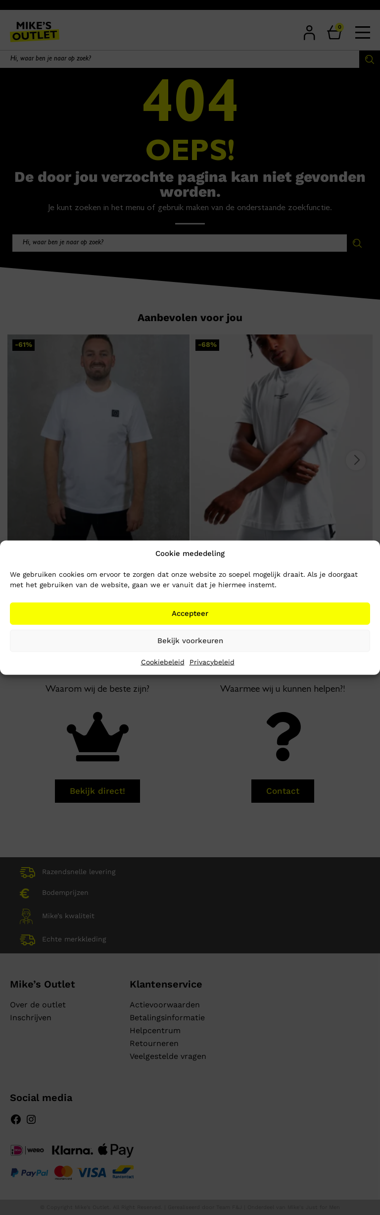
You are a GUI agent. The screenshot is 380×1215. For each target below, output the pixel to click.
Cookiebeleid (163, 661)
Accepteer (190, 613)
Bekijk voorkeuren (190, 640)
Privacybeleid (212, 661)
